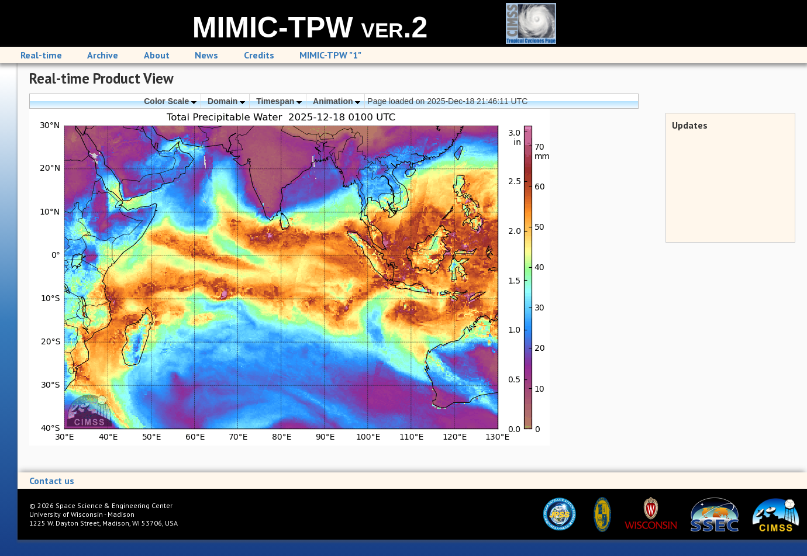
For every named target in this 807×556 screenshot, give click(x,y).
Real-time (41, 55)
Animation (336, 101)
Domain (226, 101)
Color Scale (170, 101)
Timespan (279, 101)
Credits (259, 55)
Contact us (51, 480)
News (206, 55)
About (157, 55)
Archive (102, 55)
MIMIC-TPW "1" (330, 55)
